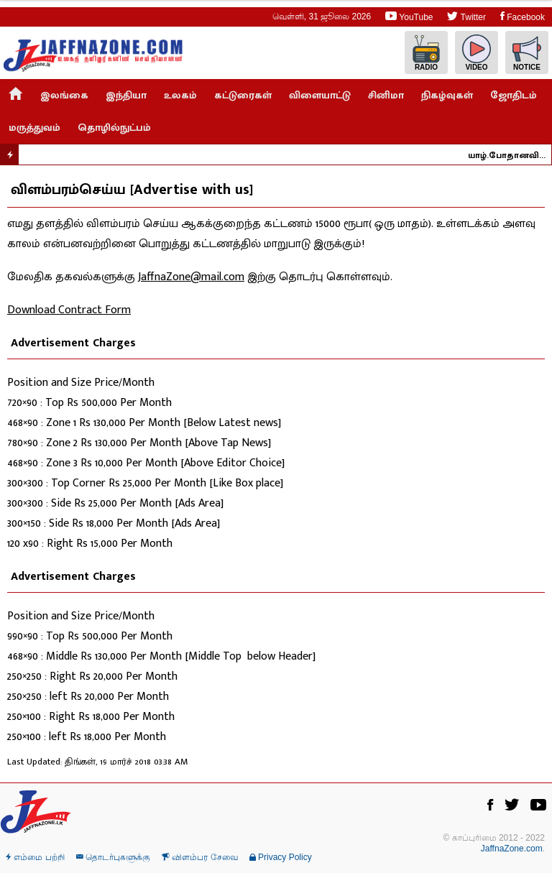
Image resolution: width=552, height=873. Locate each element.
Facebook (522, 16)
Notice (526, 52)
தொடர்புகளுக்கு (113, 857)
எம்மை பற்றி (35, 857)
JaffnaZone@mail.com (191, 277)
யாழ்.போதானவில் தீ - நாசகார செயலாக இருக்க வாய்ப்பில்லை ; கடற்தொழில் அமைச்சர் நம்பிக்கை (512, 155)
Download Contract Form (69, 310)
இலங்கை (64, 95)
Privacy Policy (280, 857)
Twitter (466, 16)
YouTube (409, 16)
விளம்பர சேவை (200, 857)
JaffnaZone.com (512, 849)
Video (476, 52)
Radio (426, 52)
